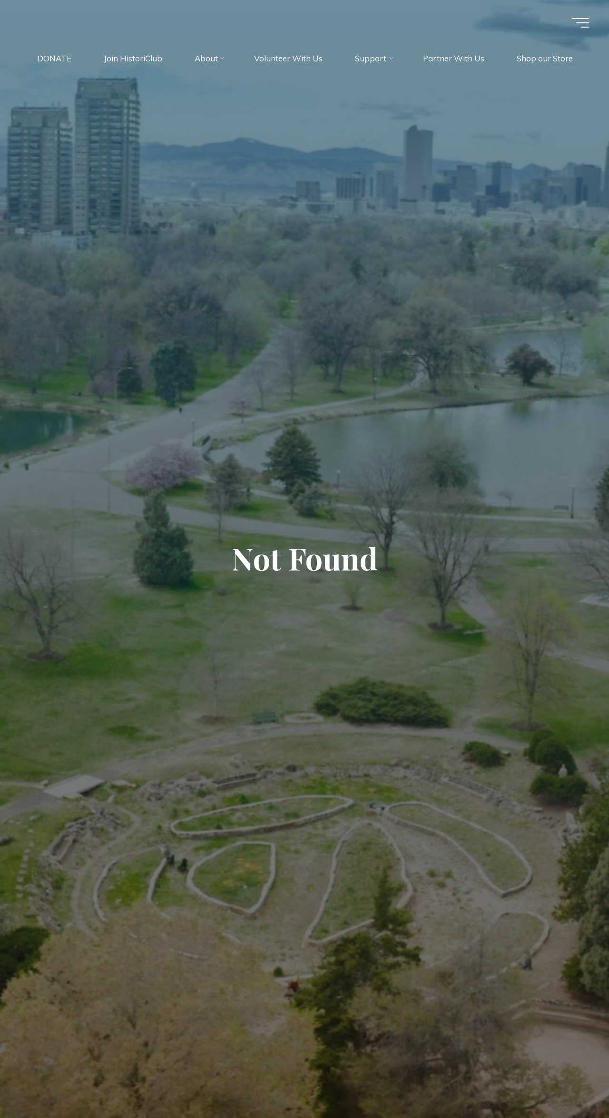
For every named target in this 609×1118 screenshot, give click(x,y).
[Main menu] (580, 23)
